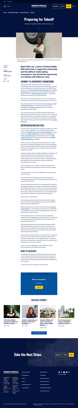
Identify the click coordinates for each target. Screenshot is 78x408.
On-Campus (10, 1)
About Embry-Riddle (13, 12)
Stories (32, 12)
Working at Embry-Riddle (45, 387)
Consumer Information (44, 378)
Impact (5, 67)
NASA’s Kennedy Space (40, 93)
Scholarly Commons (26, 384)
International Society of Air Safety (41, 132)
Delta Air (36, 217)
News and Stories (24, 12)
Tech (35, 245)
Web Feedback (71, 403)
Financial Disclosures (44, 381)
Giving (23, 381)
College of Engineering (32, 134)
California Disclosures (44, 390)
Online (5, 1)
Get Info (56, 6)
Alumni (23, 378)
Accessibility (35, 403)
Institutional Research (44, 384)
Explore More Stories (39, 332)
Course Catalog (25, 387)
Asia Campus (15, 385)
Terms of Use (64, 403)
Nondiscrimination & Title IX (44, 403)
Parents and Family (26, 372)
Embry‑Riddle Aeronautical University (39, 90)
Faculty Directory (25, 375)
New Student (29, 135)
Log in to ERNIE (63, 374)
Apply (71, 355)
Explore (39, 287)
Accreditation (43, 375)
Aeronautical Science (35, 107)
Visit (62, 6)
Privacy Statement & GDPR (55, 403)
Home (5, 12)
